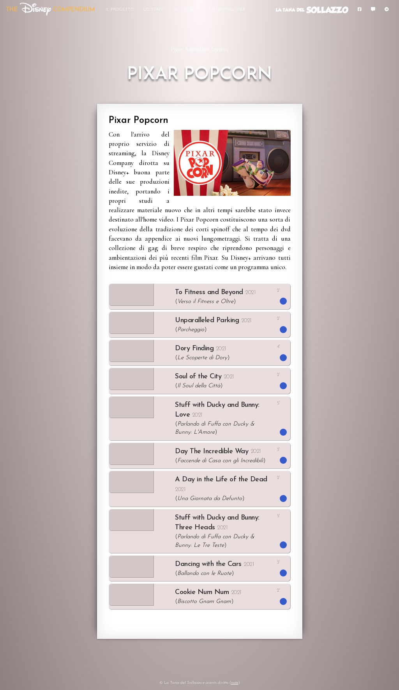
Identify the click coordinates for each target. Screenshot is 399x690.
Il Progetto (120, 9)
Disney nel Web (226, 9)
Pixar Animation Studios (199, 50)
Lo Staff (153, 9)
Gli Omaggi (186, 9)
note (234, 683)
